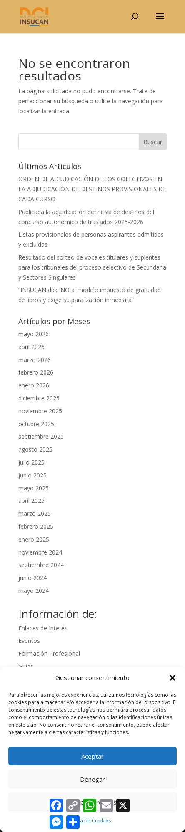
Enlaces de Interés (43, 628)
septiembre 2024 (41, 565)
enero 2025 (33, 539)
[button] (172, 678)
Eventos (29, 641)
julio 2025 (31, 462)
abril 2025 (31, 501)
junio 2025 (32, 475)
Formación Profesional (49, 653)
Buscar (152, 142)
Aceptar (92, 756)
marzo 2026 (34, 360)
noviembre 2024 (40, 552)
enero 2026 (33, 385)
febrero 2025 (35, 526)
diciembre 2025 (39, 398)
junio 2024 (32, 578)
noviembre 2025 (40, 411)
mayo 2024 (33, 591)
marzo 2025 (34, 513)
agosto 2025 (35, 449)
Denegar (92, 779)
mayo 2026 (33, 334)
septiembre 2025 (41, 436)
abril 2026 (31, 347)
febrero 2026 (35, 372)
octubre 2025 (36, 424)
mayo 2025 (33, 488)
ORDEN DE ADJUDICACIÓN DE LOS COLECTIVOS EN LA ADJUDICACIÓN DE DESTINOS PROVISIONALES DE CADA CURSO (92, 189)
